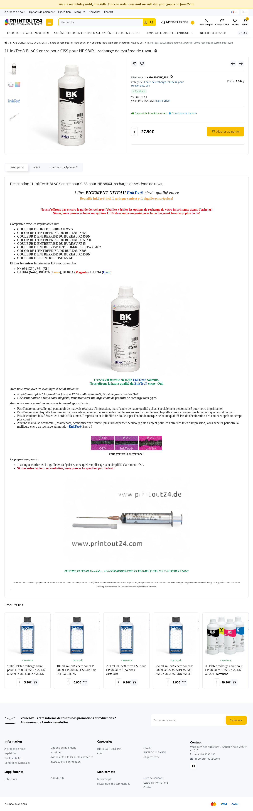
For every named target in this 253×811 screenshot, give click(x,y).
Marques (79, 12)
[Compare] (134, 64)
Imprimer (56, 752)
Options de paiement (42, 12)
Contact (108, 12)
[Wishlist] (142, 64)
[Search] (151, 22)
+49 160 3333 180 (202, 754)
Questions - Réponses (63, 167)
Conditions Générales (17, 762)
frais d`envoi (162, 100)
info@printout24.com (205, 758)
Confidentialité (13, 758)
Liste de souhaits (153, 778)
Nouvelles (94, 12)
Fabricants (10, 779)
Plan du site (57, 778)
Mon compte (104, 779)
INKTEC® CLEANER (154, 752)
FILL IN (147, 747)
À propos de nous (15, 12)
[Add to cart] (35, 682)
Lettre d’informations (155, 782)
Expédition (64, 12)
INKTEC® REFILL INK (109, 748)
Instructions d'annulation (65, 761)
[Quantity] (134, 131)
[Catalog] (49, 22)
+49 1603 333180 (174, 22)
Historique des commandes (113, 783)
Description (16, 167)
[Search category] (146, 22)
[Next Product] (241, 64)
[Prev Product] (233, 64)
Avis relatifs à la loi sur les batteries (71, 757)
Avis (36, 167)
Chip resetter (151, 757)
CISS (99, 753)
